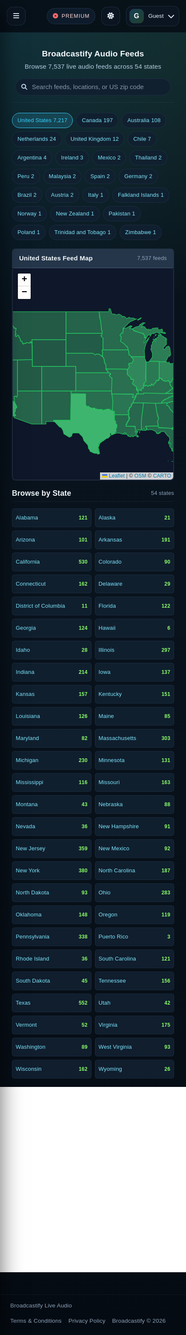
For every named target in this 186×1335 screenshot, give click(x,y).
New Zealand (75, 213)
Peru (25, 176)
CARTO (162, 476)
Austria (62, 195)
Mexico (109, 158)
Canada (97, 120)
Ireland (72, 158)
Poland (28, 232)
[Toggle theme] (110, 16)
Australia (143, 120)
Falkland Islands (141, 195)
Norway (29, 213)
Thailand (148, 158)
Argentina (31, 158)
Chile (142, 139)
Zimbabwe (140, 232)
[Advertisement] (93, 1179)
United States (42, 120)
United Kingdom (95, 139)
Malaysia (62, 176)
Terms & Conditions (36, 1321)
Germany (138, 176)
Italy (95, 195)
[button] (24, 280)
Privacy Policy (87, 1321)
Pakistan (122, 213)
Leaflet (113, 476)
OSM (140, 476)
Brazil (27, 195)
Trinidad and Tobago (82, 232)
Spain (99, 176)
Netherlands (36, 139)
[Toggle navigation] (16, 16)
